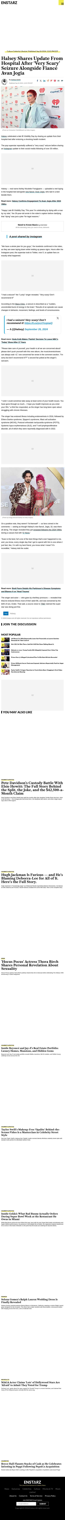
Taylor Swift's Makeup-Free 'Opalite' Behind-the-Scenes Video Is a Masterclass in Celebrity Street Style (30, 1132)
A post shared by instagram (25, 236)
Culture (10, 51)
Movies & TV (5, 1379)
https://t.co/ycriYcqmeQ (38, 323)
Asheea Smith (16, 80)
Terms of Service (36, 1496)
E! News (26, 533)
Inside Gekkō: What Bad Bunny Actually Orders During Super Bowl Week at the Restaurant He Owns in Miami (29, 1216)
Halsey (4, 136)
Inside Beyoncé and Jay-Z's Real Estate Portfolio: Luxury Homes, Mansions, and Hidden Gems (29, 1049)
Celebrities (5, 1461)
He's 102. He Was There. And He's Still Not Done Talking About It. (32, 644)
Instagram (8, 149)
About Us (12, 1496)
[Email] (58, 81)
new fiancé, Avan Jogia (34, 192)
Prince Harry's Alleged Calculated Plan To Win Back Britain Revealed (34, 657)
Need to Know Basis (28, 225)
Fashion (4, 1296)
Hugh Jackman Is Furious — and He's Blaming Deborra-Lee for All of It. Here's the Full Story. (32, 878)
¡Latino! (32, 1492)
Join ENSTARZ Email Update (32, 1500)
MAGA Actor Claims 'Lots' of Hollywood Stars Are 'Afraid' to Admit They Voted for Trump (30, 1384)
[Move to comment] (62, 81)
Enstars (9, 2)
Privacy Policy (50, 1496)
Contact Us (23, 1496)
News (3, 958)
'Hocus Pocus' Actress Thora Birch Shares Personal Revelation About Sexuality (29, 965)
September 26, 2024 (36, 329)
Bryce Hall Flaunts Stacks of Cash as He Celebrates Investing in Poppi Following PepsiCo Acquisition (31, 1465)
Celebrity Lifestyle (20, 51)
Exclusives (16, 1489)
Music (57, 1489)
